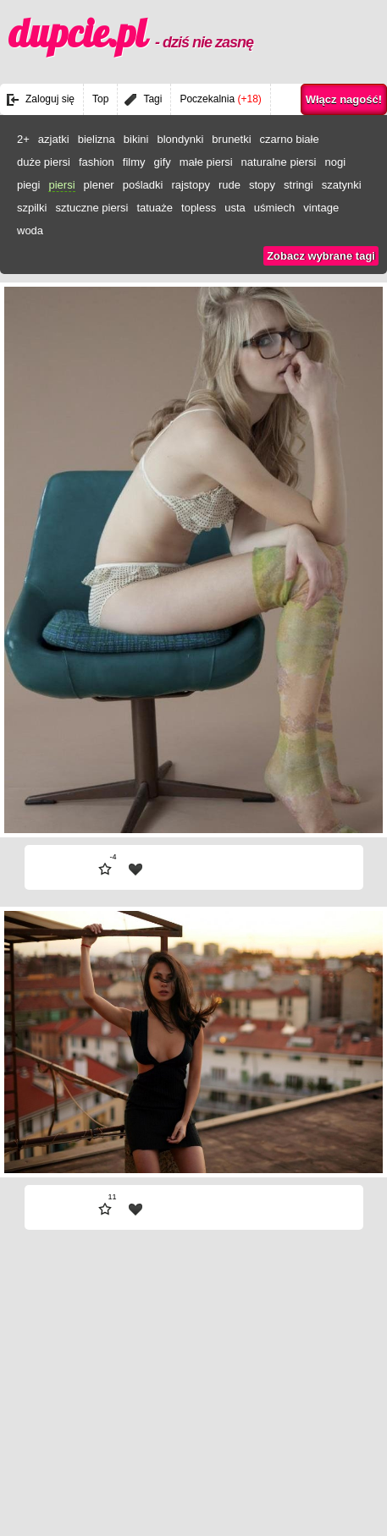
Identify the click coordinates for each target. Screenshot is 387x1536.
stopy (262, 184)
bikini (136, 139)
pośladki (143, 184)
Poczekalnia (220, 99)
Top (100, 99)
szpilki (32, 207)
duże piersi (43, 162)
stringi (298, 184)
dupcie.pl (130, 33)
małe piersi (206, 162)
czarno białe (289, 139)
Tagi (152, 99)
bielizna (96, 139)
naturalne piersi (279, 162)
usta (235, 207)
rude (229, 184)
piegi (28, 184)
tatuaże (154, 207)
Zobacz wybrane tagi (321, 256)
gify (162, 162)
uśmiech (274, 207)
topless (198, 207)
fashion (96, 162)
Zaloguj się (50, 99)
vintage (321, 207)
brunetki (231, 139)
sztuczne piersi (91, 207)
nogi (335, 162)
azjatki (53, 139)
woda (30, 230)
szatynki (342, 184)
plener (99, 184)
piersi (61, 184)
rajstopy (190, 184)
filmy (134, 162)
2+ (23, 139)
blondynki (180, 139)
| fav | (135, 869)
